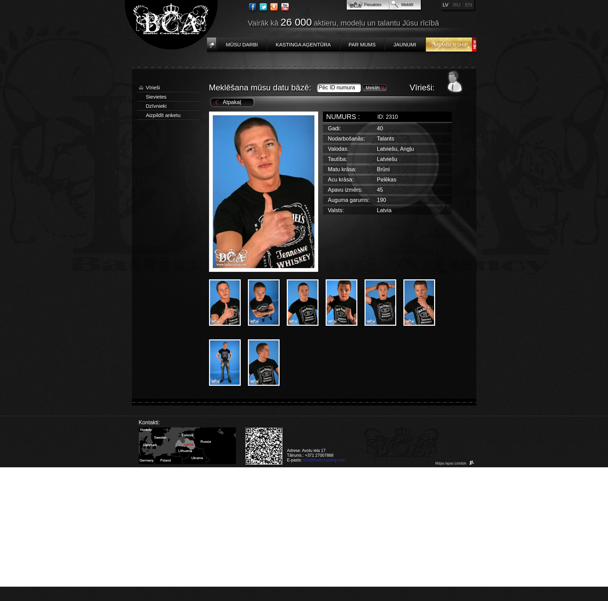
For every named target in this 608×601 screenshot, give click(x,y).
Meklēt (407, 4)
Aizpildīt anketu (163, 115)
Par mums (362, 44)
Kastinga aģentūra (303, 44)
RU (457, 5)
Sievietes (156, 97)
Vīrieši (153, 87)
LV (445, 5)
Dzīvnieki (156, 106)
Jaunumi (405, 44)
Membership (451, 44)
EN (468, 5)
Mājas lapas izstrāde (455, 463)
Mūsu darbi (242, 44)
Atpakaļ (232, 102)
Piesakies (373, 4)
